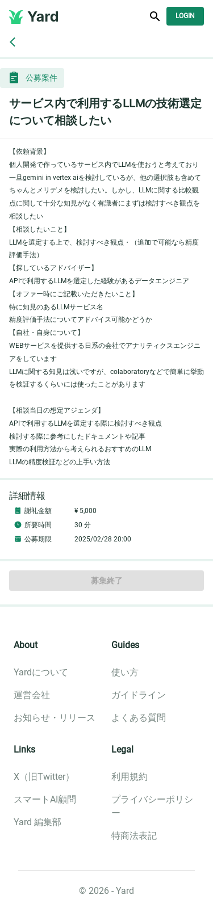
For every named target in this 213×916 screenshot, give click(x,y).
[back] (12, 42)
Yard (43, 16)
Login (185, 16)
